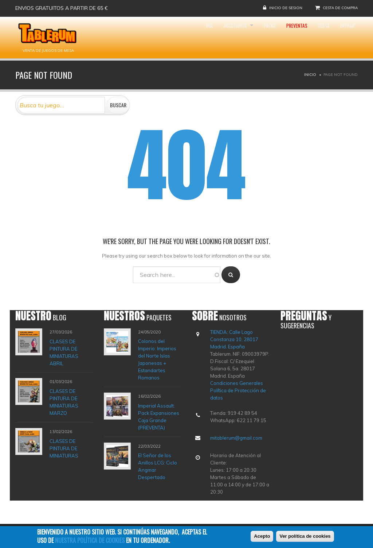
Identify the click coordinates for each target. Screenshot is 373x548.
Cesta (312, 37)
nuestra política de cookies (90, 540)
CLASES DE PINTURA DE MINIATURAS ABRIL (64, 352)
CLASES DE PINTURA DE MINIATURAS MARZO (64, 402)
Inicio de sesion (285, 7)
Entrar (343, 37)
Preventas (277, 37)
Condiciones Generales (236, 383)
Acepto (262, 536)
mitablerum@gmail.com (236, 438)
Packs (243, 37)
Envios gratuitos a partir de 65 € (61, 8)
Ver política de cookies (304, 536)
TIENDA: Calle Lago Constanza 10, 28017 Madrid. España (234, 339)
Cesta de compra (340, 7)
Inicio (310, 74)
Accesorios (200, 37)
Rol (166, 37)
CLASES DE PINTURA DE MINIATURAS (64, 448)
